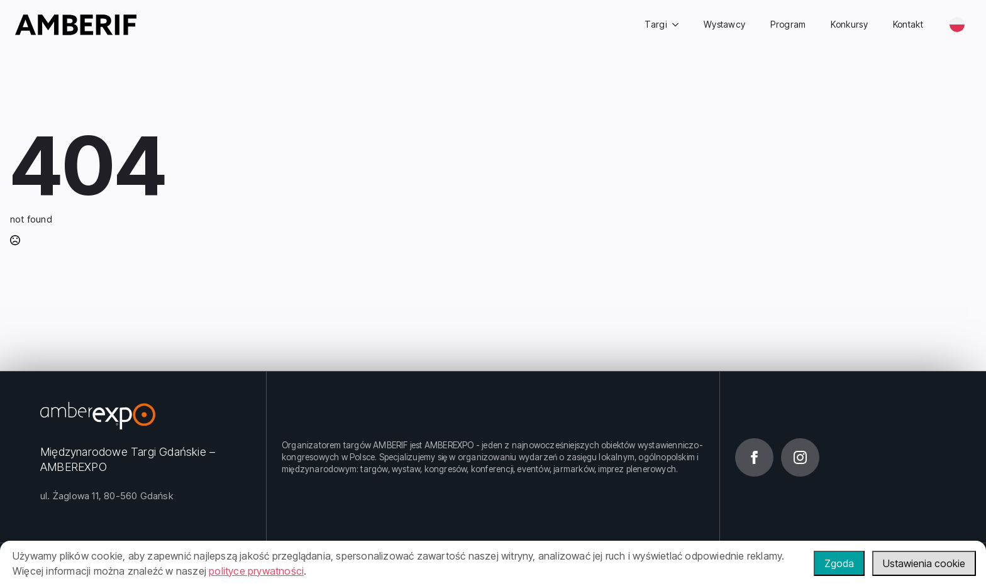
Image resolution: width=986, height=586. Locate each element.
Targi (656, 24)
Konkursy (849, 24)
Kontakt (908, 24)
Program (788, 24)
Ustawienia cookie (924, 563)
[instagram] (800, 457)
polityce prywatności (256, 571)
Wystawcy (724, 24)
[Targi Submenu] (679, 24)
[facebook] (754, 457)
